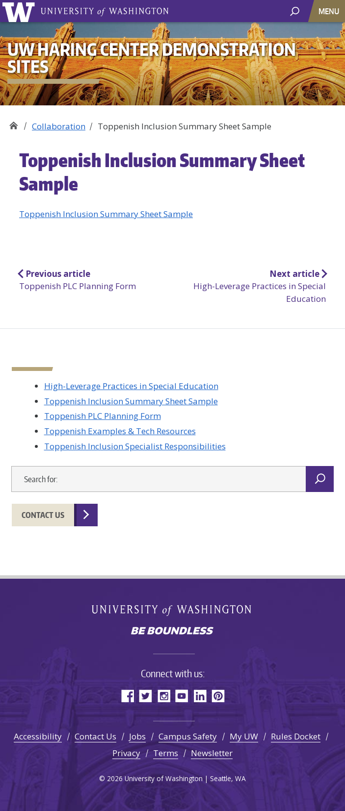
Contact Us (43, 515)
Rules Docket (295, 736)
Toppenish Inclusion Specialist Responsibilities (135, 446)
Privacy (126, 753)
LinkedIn (200, 695)
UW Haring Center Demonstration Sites (13, 122)
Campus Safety (188, 736)
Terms (165, 753)
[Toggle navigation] (330, 11)
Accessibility (38, 736)
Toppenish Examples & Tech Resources (120, 431)
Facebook (127, 695)
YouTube (181, 695)
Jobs (137, 736)
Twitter (145, 695)
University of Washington (20, 11)
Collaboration (58, 126)
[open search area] (295, 10)
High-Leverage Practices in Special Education (131, 386)
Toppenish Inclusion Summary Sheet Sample (106, 214)
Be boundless (172, 632)
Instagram (163, 695)
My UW (244, 736)
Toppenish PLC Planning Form (102, 415)
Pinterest (218, 695)
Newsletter (212, 753)
